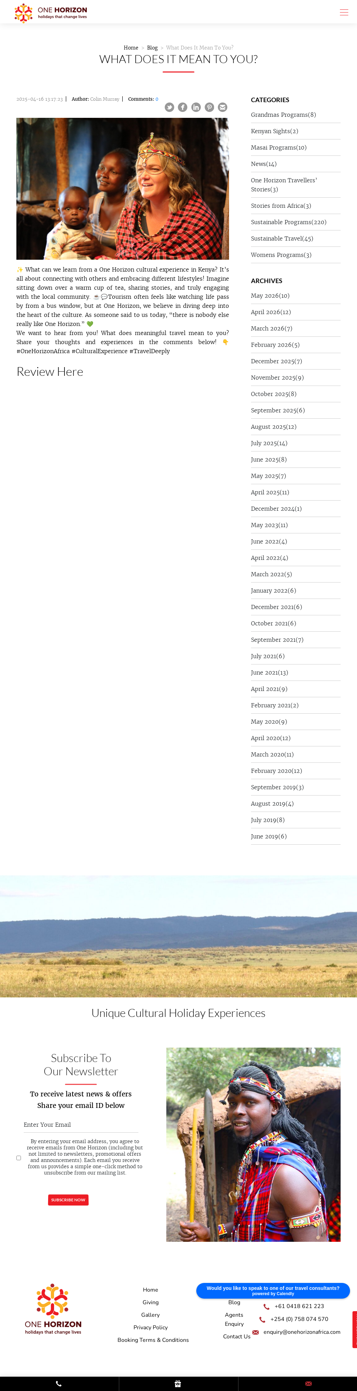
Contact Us (237, 1336)
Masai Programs (279, 147)
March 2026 (272, 328)
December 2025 (276, 361)
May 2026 (270, 295)
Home (131, 48)
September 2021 (277, 640)
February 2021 (275, 705)
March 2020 (272, 754)
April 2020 (271, 738)
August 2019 (272, 803)
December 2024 (276, 508)
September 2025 (278, 410)
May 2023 (269, 525)
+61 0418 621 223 (299, 1306)
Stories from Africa (281, 206)
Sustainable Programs (289, 222)
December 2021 (276, 607)
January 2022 (273, 590)
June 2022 (269, 541)
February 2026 (275, 345)
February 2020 (276, 771)
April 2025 (270, 492)
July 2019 (268, 820)
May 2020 (269, 721)
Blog (152, 48)
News (264, 164)
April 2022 (269, 558)
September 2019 (277, 787)
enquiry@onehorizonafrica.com (302, 1332)
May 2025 (268, 476)
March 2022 (271, 574)
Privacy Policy (151, 1327)
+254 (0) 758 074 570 (299, 1319)
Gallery (150, 1315)
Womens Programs (281, 255)
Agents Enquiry (234, 1319)
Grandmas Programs (283, 115)
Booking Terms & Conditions (153, 1340)
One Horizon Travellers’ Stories (284, 184)
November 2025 (277, 377)
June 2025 (269, 459)
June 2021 (269, 672)
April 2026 (271, 312)
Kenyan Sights (274, 131)
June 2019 (269, 836)
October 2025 (274, 394)
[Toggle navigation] (342, 12)
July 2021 (268, 656)
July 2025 (269, 443)
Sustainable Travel (282, 238)
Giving (151, 1302)
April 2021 (269, 689)
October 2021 (273, 623)
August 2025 (274, 427)
